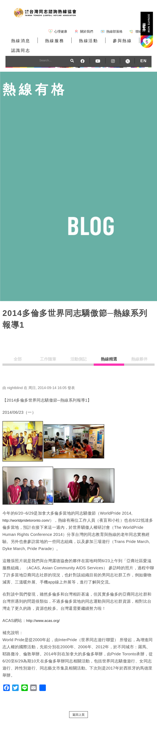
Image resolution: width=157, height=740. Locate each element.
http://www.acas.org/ (45, 612)
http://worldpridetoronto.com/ (29, 512)
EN (143, 52)
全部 (18, 352)
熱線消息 (18, 43)
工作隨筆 (48, 352)
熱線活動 (76, 43)
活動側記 (78, 352)
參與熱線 (105, 43)
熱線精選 (109, 352)
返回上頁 (78, 706)
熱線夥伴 (139, 352)
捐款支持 (146, 23)
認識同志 (134, 43)
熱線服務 (47, 43)
